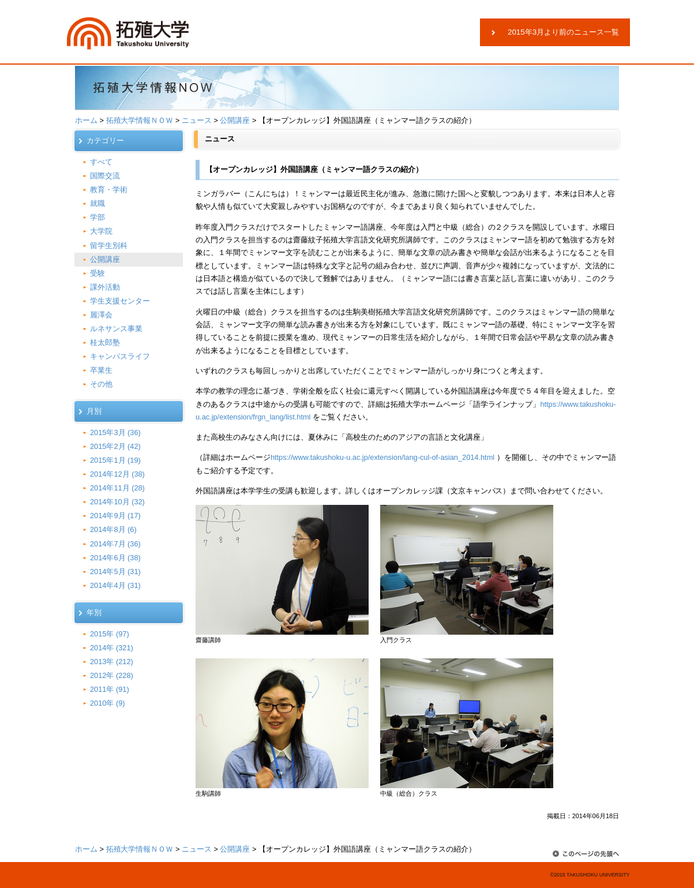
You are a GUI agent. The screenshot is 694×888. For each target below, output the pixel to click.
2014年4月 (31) (115, 585)
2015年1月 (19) (115, 460)
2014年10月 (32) (117, 501)
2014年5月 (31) (115, 571)
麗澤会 (101, 314)
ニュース (197, 120)
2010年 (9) (107, 703)
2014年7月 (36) (115, 543)
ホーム (86, 120)
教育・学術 (108, 189)
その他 (101, 384)
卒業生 (101, 370)
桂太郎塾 (105, 342)
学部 (97, 217)
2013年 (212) (111, 661)
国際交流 (105, 175)
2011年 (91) (109, 689)
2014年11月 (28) (117, 488)
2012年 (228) (111, 675)
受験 (97, 273)
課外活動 (105, 287)
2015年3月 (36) (115, 432)
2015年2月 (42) (115, 446)
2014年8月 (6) (113, 529)
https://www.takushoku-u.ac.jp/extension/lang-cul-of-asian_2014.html (382, 457)
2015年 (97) (109, 634)
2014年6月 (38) (115, 557)
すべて (101, 162)
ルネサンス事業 (116, 328)
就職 (97, 203)
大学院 (101, 231)
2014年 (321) (111, 647)
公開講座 (235, 120)
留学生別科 (108, 245)
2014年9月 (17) (115, 515)
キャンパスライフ (120, 356)
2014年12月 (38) (117, 474)
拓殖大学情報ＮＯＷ (140, 120)
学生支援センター (120, 301)
